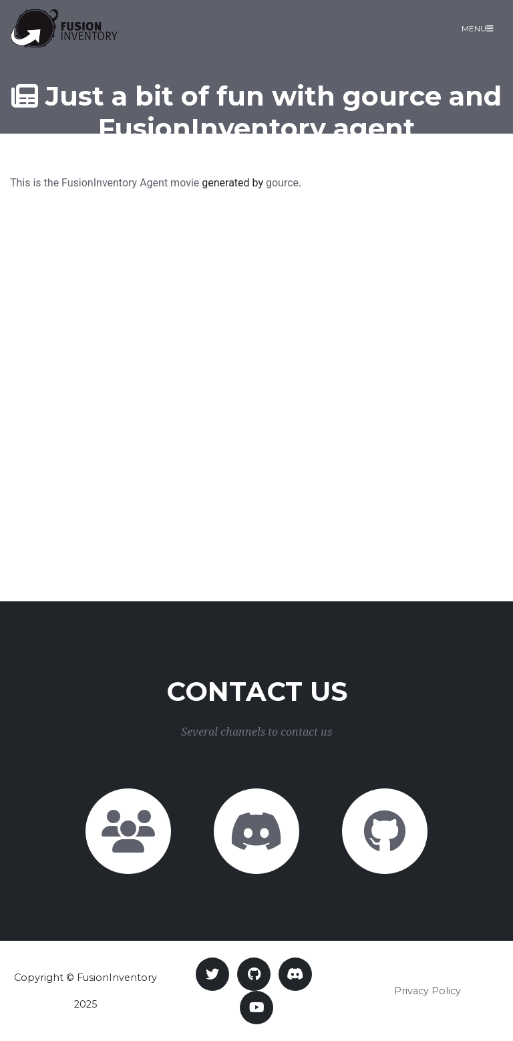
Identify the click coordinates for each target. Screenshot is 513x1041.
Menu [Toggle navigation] (478, 28)
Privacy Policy (427, 991)
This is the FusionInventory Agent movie (104, 182)
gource (282, 182)
